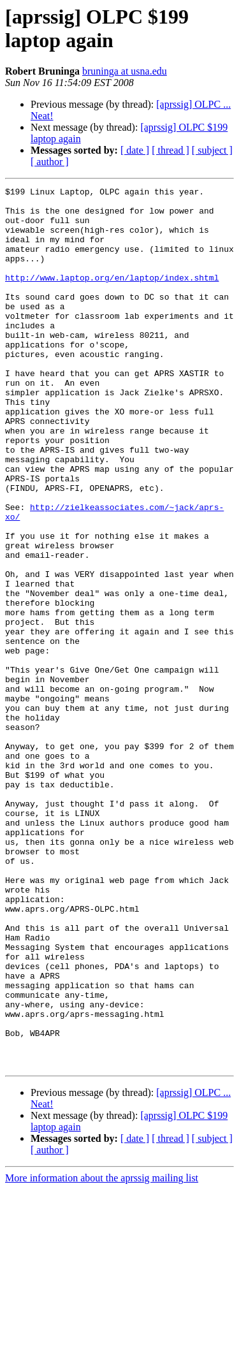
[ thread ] (170, 150)
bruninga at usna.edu (124, 71)
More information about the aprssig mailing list (101, 1353)
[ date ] (134, 150)
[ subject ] (212, 150)
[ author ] (50, 161)
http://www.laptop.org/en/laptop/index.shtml (112, 296)
